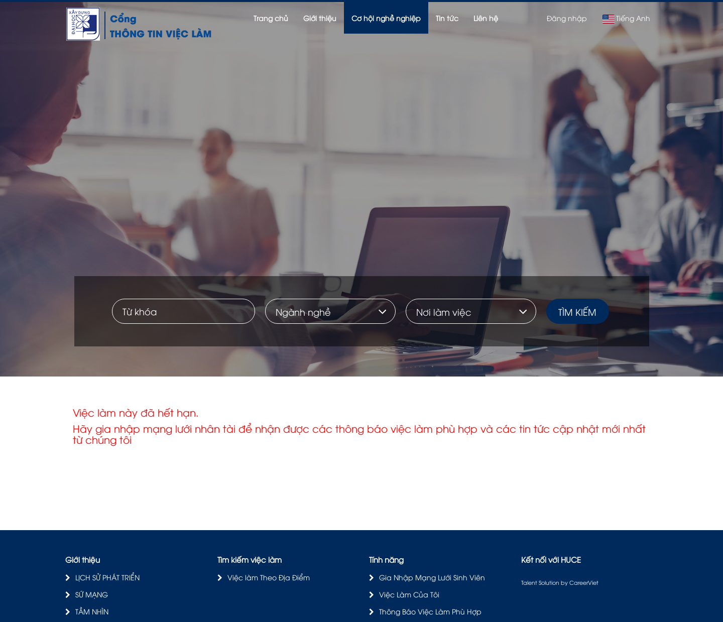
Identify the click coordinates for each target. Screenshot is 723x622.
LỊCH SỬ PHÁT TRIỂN (107, 577)
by (565, 582)
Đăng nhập (567, 18)
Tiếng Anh (626, 18)
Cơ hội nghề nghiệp (386, 18)
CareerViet (583, 582)
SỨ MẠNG (91, 594)
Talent (530, 582)
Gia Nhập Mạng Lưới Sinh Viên (432, 577)
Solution (550, 582)
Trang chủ (271, 18)
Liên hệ (485, 18)
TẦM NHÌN (91, 611)
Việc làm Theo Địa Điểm (268, 577)
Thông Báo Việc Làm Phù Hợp (430, 611)
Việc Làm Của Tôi (409, 594)
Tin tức (447, 18)
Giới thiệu (319, 18)
